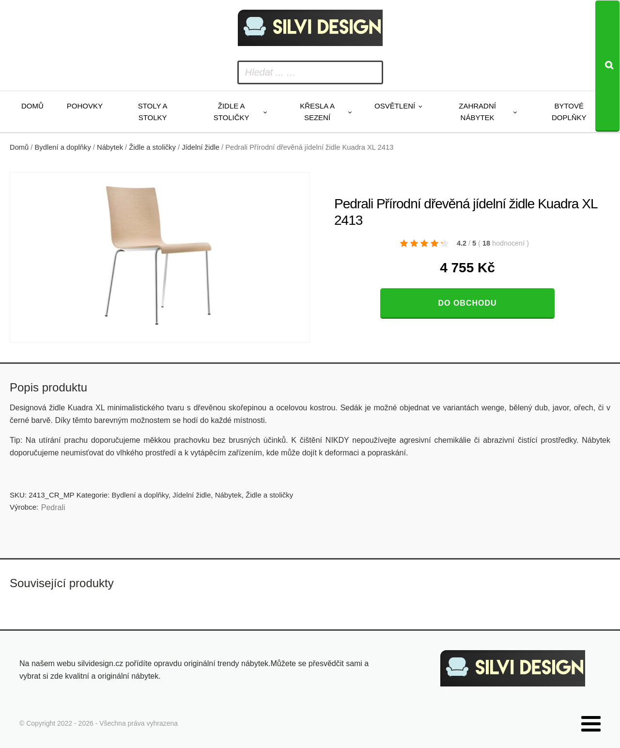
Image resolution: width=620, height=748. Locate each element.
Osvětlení (394, 106)
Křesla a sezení (317, 112)
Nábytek (110, 147)
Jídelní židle (200, 147)
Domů (32, 106)
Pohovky (85, 106)
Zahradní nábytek (477, 112)
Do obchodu (467, 303)
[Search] (607, 66)
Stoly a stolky (153, 112)
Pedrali (53, 507)
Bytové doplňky (569, 112)
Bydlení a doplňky (63, 147)
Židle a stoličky (231, 112)
